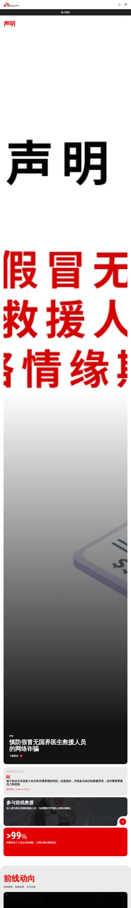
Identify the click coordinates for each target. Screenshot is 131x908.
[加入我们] (65, 12)
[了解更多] (15, 755)
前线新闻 (8, 886)
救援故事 (19, 886)
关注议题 (30, 886)
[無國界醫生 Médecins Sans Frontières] (11, 4)
